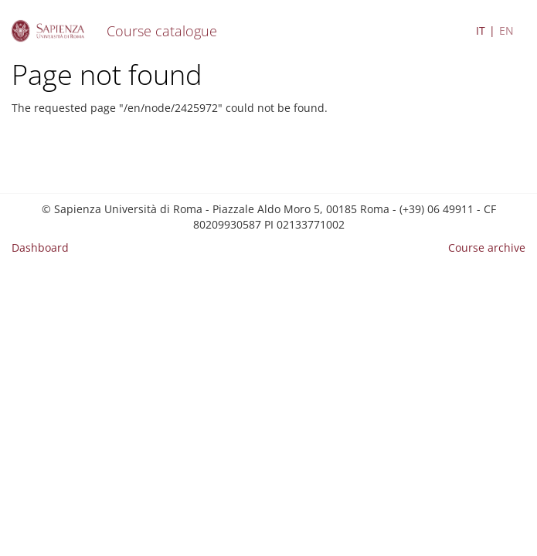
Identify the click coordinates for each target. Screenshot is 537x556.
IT (480, 30)
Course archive (486, 247)
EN (506, 30)
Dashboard (40, 247)
